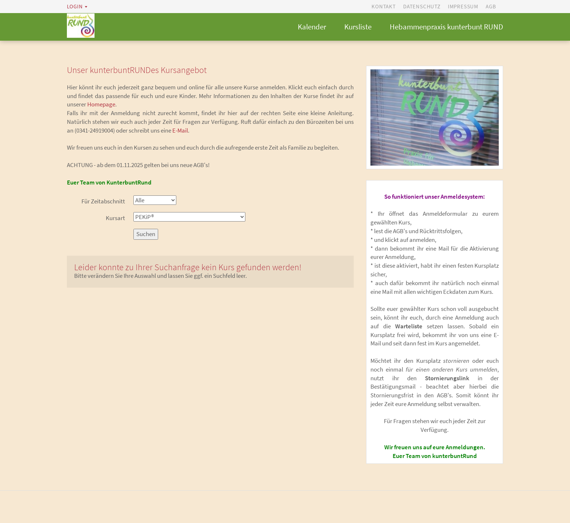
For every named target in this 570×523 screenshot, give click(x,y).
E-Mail (180, 131)
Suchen (145, 235)
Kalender (312, 27)
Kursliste (358, 27)
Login (75, 6)
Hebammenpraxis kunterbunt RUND (446, 27)
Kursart (115, 219)
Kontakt (384, 6)
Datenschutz (422, 6)
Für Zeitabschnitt (103, 202)
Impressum (463, 6)
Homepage (101, 105)
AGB (491, 6)
